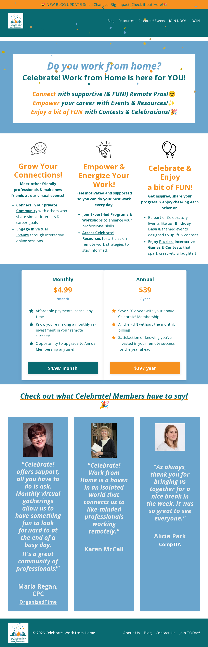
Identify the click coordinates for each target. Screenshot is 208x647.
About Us (131, 632)
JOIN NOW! (177, 21)
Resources (126, 21)
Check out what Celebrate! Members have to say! (104, 396)
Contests (173, 247)
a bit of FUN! (170, 187)
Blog (111, 21)
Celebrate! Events (152, 21)
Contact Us (165, 632)
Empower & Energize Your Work (104, 175)
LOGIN (195, 21)
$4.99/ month (63, 368)
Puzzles (165, 241)
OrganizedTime (38, 601)
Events (120, 103)
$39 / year (145, 368)
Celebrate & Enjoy (170, 172)
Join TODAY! (189, 632)
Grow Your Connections (37, 170)
